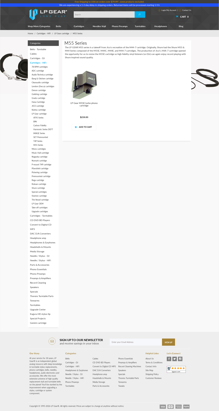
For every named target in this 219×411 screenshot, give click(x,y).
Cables (33, 53)
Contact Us (185, 10)
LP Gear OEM (37, 203)
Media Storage (37, 251)
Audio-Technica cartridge (42, 74)
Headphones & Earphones (42, 242)
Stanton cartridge (39, 196)
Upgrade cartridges (40, 211)
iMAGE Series (39, 133)
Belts (58, 26)
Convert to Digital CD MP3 (40, 226)
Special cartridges (39, 192)
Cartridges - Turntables (41, 215)
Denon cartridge (39, 90)
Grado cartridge (38, 98)
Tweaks (121, 386)
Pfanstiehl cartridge (40, 168)
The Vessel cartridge (40, 200)
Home (30, 33)
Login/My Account (167, 10)
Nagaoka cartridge (39, 157)
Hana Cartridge (38, 102)
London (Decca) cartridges (43, 86)
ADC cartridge (38, 71)
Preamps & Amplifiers (40, 278)
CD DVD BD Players (40, 220)
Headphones (160, 26)
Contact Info (151, 366)
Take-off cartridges (39, 207)
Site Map (149, 370)
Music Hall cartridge (40, 153)
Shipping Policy (152, 374)
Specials (34, 291)
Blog (181, 26)
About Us (150, 358)
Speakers (34, 287)
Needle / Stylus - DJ (39, 256)
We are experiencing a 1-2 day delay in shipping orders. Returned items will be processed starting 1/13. (109, 5)
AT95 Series (38, 117)
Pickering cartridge (39, 172)
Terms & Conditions (154, 362)
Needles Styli (99, 26)
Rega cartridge (38, 180)
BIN (35, 121)
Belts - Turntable (38, 49)
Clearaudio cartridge (40, 82)
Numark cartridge (39, 160)
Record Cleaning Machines (129, 366)
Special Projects (38, 318)
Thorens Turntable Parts (41, 296)
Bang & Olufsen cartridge (42, 78)
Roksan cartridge (39, 184)
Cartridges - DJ (37, 58)
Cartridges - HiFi (44, 33)
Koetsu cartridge (39, 110)
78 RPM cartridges (40, 67)
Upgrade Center (38, 309)
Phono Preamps (120, 26)
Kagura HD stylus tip (40, 314)
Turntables (140, 26)
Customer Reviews (153, 378)
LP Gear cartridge (61, 33)
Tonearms (34, 300)
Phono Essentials (38, 269)
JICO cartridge (38, 106)
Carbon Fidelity (39, 125)
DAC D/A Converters (40, 233)
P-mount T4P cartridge (41, 164)
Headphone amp (38, 238)
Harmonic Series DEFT (43, 129)
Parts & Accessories (39, 264)
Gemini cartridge (38, 323)
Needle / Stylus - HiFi (40, 260)
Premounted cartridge (41, 176)
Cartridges (79, 26)
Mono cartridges (39, 149)
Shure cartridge (38, 188)
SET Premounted (40, 137)
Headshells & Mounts (40, 247)
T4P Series (37, 141)
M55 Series (38, 145)
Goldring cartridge (39, 94)
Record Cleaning (38, 282)
